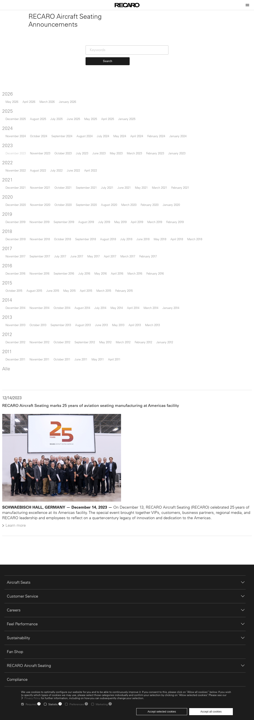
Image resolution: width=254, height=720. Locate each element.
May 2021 (143, 197)
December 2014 (17, 318)
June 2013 (103, 335)
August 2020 (111, 215)
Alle (8, 379)
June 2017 (78, 266)
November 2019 (41, 232)
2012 (9, 344)
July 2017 (62, 266)
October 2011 (64, 369)
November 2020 (42, 215)
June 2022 (75, 180)
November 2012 (41, 352)
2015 (9, 293)
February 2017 (150, 266)
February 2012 (145, 352)
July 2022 (58, 180)
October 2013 (40, 335)
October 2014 (64, 318)
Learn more (17, 534)
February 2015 (126, 300)
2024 (9, 138)
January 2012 (166, 352)
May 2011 (99, 369)
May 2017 (95, 266)
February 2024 (158, 146)
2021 (9, 190)
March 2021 (161, 197)
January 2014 (172, 318)
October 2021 (65, 197)
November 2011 (41, 369)
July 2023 (84, 163)
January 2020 (173, 215)
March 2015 (105, 300)
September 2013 (62, 335)
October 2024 (40, 146)
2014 (9, 310)
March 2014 (153, 318)
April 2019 (139, 232)
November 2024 (17, 146)
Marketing (102, 704)
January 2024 (180, 146)
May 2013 (120, 335)
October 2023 (65, 163)
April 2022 (92, 180)
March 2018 (196, 249)
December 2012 (17, 352)
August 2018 (110, 249)
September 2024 (63, 146)
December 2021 (17, 197)
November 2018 (42, 249)
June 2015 (54, 300)
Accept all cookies (211, 711)
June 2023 (101, 163)
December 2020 (17, 215)
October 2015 (15, 300)
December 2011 (17, 369)
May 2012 (107, 352)
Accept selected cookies (162, 711)
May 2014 (118, 318)
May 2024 (121, 146)
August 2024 (86, 146)
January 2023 (178, 163)
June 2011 (83, 369)
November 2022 (17, 180)
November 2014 (41, 318)
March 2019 (156, 232)
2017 (9, 259)
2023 (9, 156)
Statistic (53, 704)
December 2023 (17, 163)
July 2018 (128, 249)
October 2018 (64, 249)
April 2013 (137, 335)
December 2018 (17, 249)
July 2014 (102, 318)
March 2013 (154, 335)
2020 (9, 207)
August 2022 (40, 180)
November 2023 (42, 163)
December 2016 (17, 283)
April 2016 (119, 283)
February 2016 (157, 283)
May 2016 (102, 283)
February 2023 (157, 163)
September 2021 (88, 197)
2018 (9, 241)
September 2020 (88, 215)
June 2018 (144, 249)
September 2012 (87, 352)
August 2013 (85, 335)
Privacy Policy (32, 698)
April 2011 (116, 369)
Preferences (76, 704)
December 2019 (17, 232)
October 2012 (64, 352)
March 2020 (130, 215)
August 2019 (88, 232)
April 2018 (178, 249)
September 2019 (66, 232)
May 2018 (162, 249)
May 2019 (122, 232)
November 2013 (17, 335)
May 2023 (118, 163)
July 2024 (105, 146)
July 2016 (86, 283)
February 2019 (177, 232)
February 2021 (182, 197)
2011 (9, 362)
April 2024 (138, 146)
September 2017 (42, 266)
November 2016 (41, 283)
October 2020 (65, 215)
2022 (9, 173)
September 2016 (66, 283)
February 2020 (152, 215)
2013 (9, 327)
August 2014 (84, 318)
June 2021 (126, 197)
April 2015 (88, 300)
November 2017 (17, 266)
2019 (9, 224)
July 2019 (106, 232)
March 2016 (136, 283)
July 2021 (109, 197)
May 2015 (71, 300)
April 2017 (112, 266)
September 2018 (87, 249)
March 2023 (136, 163)
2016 (9, 276)
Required (31, 704)
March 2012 (125, 352)
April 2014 (135, 318)
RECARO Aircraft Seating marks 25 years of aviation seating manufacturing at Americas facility (92, 416)
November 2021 (42, 197)
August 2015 (36, 300)
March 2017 (129, 266)
